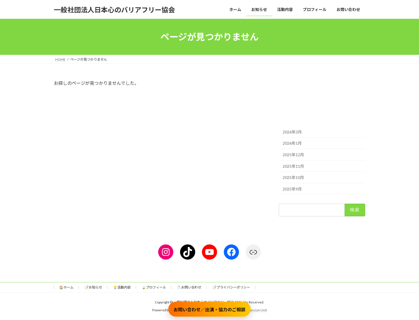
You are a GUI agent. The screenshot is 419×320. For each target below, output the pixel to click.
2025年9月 (292, 189)
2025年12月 (293, 154)
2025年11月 (293, 166)
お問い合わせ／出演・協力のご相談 (209, 309)
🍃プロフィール (154, 287)
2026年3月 (292, 132)
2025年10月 (293, 177)
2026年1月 (292, 143)
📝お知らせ (93, 287)
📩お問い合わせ (189, 287)
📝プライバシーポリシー (231, 287)
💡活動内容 (122, 287)
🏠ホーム (66, 287)
